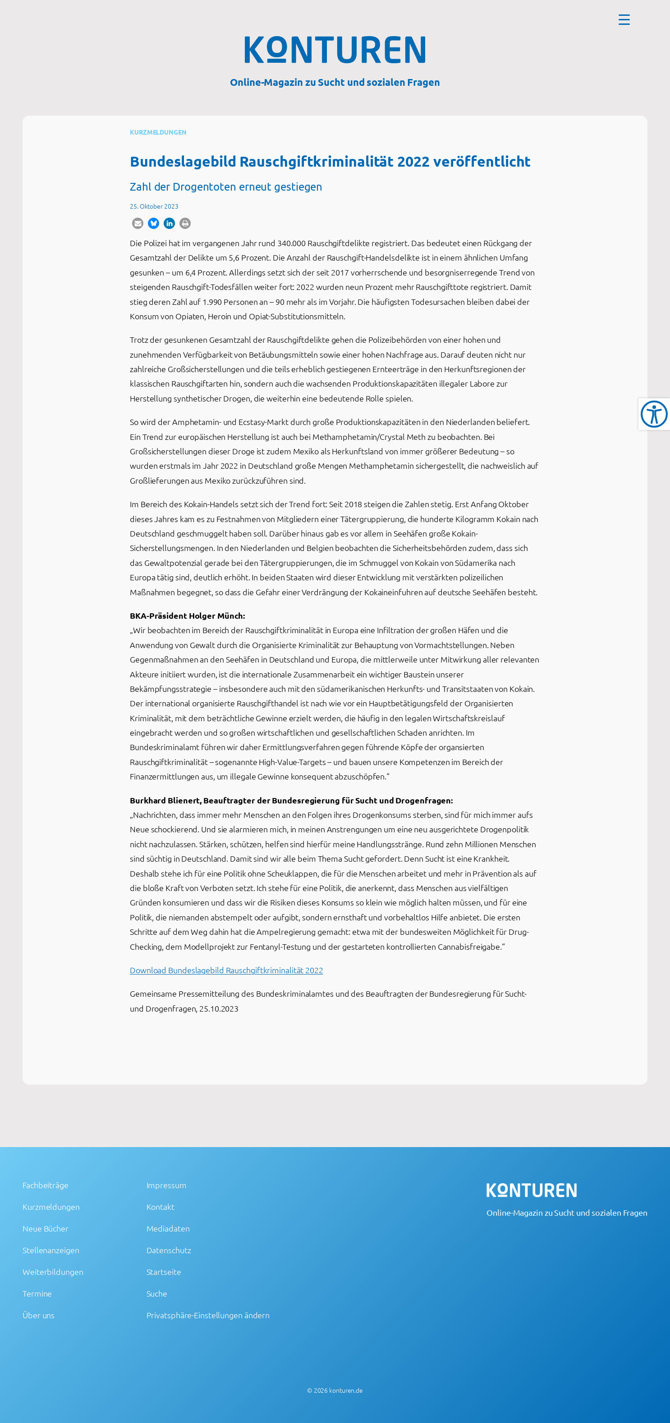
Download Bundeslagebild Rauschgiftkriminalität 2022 (226, 970)
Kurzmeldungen (158, 132)
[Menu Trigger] (624, 19)
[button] (137, 223)
